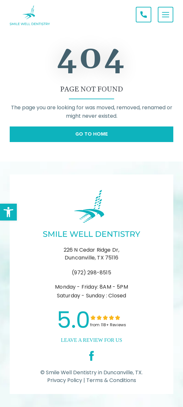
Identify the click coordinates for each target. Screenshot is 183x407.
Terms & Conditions (110, 380)
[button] (8, 212)
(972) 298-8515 (91, 272)
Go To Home (91, 134)
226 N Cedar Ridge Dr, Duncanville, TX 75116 (92, 253)
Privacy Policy (64, 380)
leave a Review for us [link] (91, 340)
